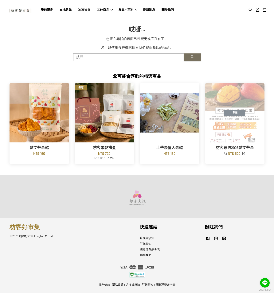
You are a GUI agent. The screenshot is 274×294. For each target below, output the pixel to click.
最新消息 (149, 10)
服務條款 (104, 286)
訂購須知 (145, 244)
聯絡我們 (145, 256)
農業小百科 (127, 10)
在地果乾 (66, 10)
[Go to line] (265, 283)
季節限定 (47, 10)
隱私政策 (117, 286)
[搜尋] (128, 58)
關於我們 (168, 10)
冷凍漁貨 (84, 10)
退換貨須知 (147, 239)
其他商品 (105, 10)
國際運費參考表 (150, 250)
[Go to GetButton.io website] (265, 290)
